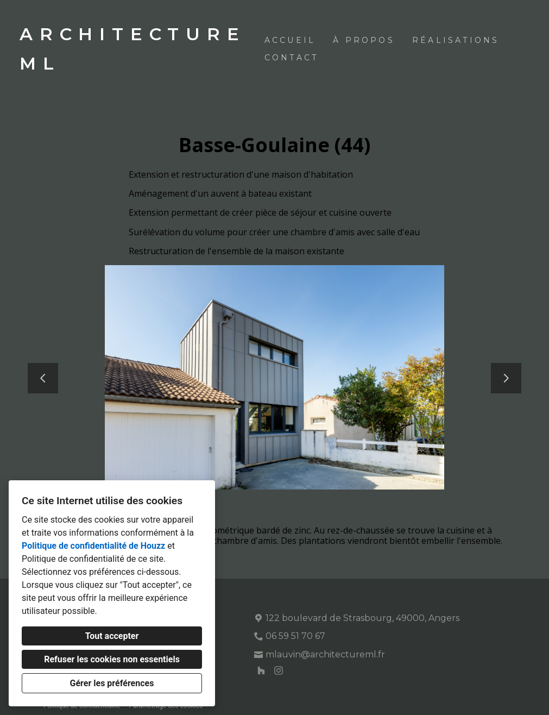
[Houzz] (261, 670)
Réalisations (455, 40)
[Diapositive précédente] (43, 378)
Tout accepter (112, 636)
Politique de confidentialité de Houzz (93, 546)
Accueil (289, 40)
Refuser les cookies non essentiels (112, 659)
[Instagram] (279, 670)
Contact (291, 57)
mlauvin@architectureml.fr (325, 654)
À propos (364, 40)
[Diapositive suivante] (506, 378)
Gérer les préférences (112, 683)
